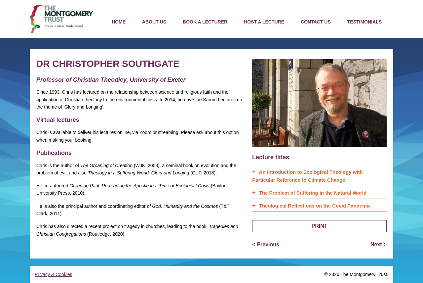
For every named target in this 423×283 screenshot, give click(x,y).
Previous (268, 244)
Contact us (316, 21)
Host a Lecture (264, 21)
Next (376, 244)
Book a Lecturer (205, 21)
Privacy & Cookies (53, 274)
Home (119, 21)
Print (319, 226)
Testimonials (364, 21)
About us (154, 21)
